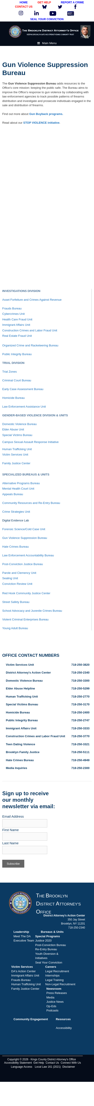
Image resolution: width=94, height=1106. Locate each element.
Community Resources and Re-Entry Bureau (31, 503)
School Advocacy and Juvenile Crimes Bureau (32, 610)
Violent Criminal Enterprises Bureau (25, 619)
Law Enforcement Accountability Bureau (28, 555)
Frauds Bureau (12, 308)
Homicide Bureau (13, 398)
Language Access (21, 1066)
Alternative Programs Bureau (21, 483)
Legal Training (54, 980)
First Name (10, 830)
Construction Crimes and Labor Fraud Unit (29, 330)
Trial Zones (9, 371)
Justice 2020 (43, 940)
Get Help (38, 1062)
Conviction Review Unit (17, 583)
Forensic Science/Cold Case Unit (23, 529)
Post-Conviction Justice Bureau (22, 564)
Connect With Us (71, 1062)
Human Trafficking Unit (17, 449)
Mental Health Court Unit (18, 488)
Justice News (55, 1001)
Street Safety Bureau (15, 602)
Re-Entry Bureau (46, 949)
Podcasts (52, 1010)
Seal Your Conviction (48, 962)
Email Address (13, 816)
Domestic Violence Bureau (19, 424)
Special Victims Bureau (17, 435)
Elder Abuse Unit (13, 429)
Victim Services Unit (15, 454)
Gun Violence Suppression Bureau (24, 538)
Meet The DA (22, 936)
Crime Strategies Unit (16, 511)
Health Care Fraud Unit (17, 319)
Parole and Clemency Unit (19, 573)
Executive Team (23, 940)
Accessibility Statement (18, 1062)
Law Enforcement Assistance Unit (24, 406)
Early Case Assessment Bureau (22, 389)
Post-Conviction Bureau (50, 945)
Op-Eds (51, 1006)
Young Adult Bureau (15, 628)
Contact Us (52, 1062)
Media (50, 997)
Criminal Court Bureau (16, 380)
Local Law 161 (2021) (48, 1066)
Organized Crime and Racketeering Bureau (30, 345)
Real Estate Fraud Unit (17, 335)
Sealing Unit (10, 578)
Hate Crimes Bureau (15, 546)
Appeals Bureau (12, 494)
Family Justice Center (16, 463)
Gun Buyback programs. (46, 114)
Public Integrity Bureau (17, 354)
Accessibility (64, 1028)
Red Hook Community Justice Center (26, 593)
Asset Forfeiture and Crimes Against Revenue (32, 299)
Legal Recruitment (57, 971)
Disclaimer (68, 1066)
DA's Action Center (23, 971)
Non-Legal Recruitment (60, 984)
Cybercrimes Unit (13, 313)
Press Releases (56, 993)
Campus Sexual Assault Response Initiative (30, 442)
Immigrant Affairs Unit (16, 324)
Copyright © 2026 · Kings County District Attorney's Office (41, 1059)
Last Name (10, 843)
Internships (52, 975)
